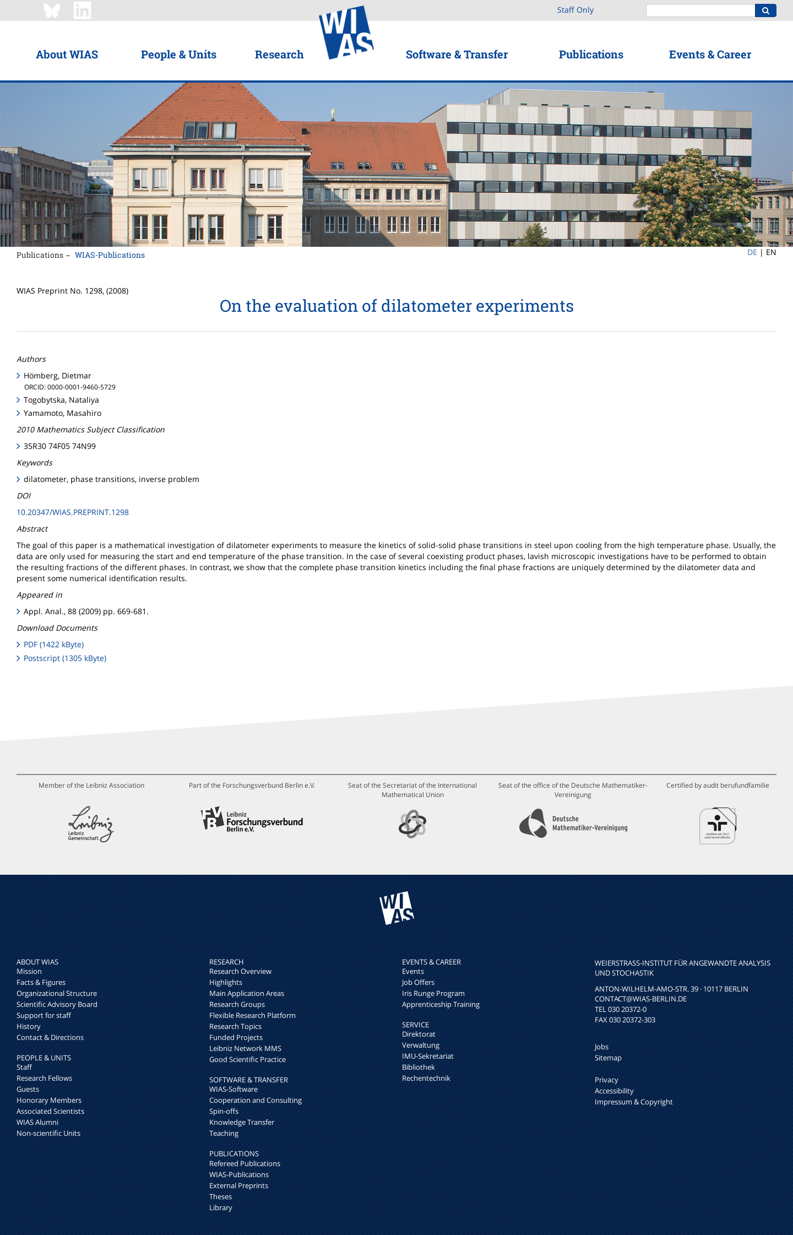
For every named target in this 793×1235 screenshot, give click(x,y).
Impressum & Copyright (634, 1102)
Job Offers (418, 982)
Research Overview (240, 971)
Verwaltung (420, 1045)
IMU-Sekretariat (428, 1056)
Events (413, 971)
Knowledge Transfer (241, 1122)
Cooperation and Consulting (255, 1100)
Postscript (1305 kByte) (65, 658)
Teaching (223, 1133)
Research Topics (235, 1026)
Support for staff (44, 1015)
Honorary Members (49, 1100)
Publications (591, 54)
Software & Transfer (457, 54)
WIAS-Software (233, 1089)
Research (279, 54)
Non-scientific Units (48, 1133)
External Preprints (238, 1185)
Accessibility (614, 1091)
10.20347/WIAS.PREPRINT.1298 (73, 512)
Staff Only (575, 9)
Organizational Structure (57, 993)
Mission (29, 971)
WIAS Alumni (37, 1122)
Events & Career (710, 54)
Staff (24, 1067)
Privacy (606, 1080)
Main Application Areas (246, 993)
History (29, 1026)
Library (220, 1207)
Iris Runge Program (433, 993)
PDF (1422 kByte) (54, 644)
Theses (220, 1196)
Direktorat (419, 1034)
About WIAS (67, 54)
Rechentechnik (426, 1078)
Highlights (225, 982)
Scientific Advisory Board (57, 1004)
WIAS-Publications (110, 255)
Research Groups (237, 1004)
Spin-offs (223, 1111)
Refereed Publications (244, 1163)
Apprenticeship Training (441, 1004)
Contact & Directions (50, 1037)
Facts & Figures (41, 982)
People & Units (178, 54)
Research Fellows (44, 1078)
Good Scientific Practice (247, 1059)
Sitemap (608, 1058)
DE (752, 252)
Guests (28, 1089)
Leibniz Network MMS (245, 1048)
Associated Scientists (50, 1111)
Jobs (602, 1047)
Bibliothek (418, 1067)
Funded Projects (236, 1037)
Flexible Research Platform (252, 1015)
